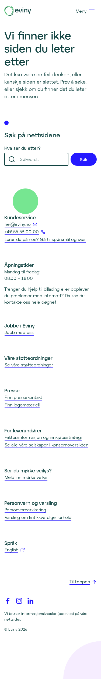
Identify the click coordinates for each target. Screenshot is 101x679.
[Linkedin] (30, 601)
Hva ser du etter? (22, 148)
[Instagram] (19, 601)
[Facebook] (7, 601)
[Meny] (85, 11)
